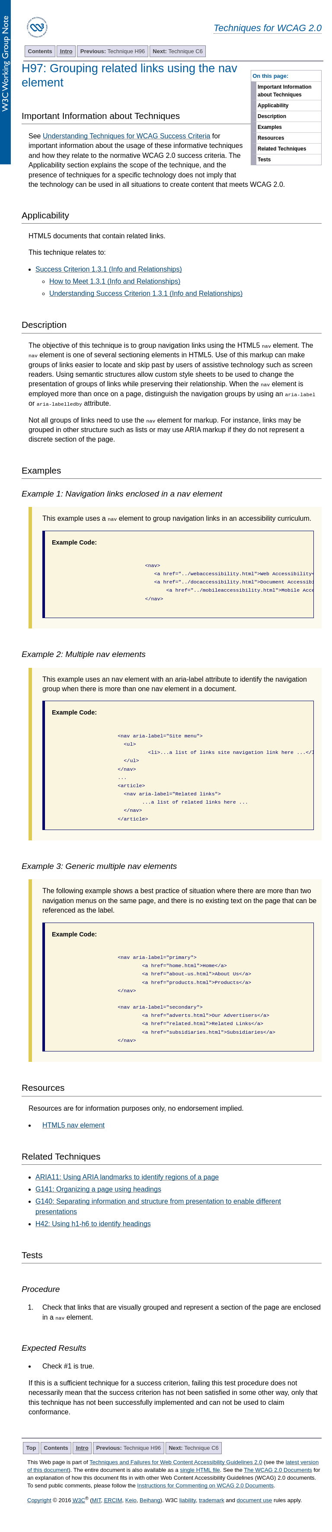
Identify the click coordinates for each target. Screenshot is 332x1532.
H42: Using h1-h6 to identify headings (93, 1224)
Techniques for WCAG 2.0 (268, 27)
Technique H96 (112, 51)
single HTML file (200, 1470)
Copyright (39, 1500)
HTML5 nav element (73, 1125)
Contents (40, 51)
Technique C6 (178, 51)
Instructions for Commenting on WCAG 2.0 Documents (205, 1485)
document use (254, 1500)
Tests (264, 160)
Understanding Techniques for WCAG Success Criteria (126, 136)
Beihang (150, 1500)
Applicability (273, 106)
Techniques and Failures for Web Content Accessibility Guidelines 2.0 (175, 1462)
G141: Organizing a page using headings (98, 1189)
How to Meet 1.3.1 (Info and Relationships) (114, 281)
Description (272, 116)
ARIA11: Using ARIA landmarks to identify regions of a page (127, 1177)
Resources (271, 138)
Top (31, 1448)
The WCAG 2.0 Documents (278, 1470)
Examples (270, 127)
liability (187, 1500)
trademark (211, 1500)
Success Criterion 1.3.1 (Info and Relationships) (108, 269)
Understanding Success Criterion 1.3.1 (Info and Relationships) (146, 293)
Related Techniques (282, 149)
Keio (131, 1500)
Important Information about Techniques (285, 91)
